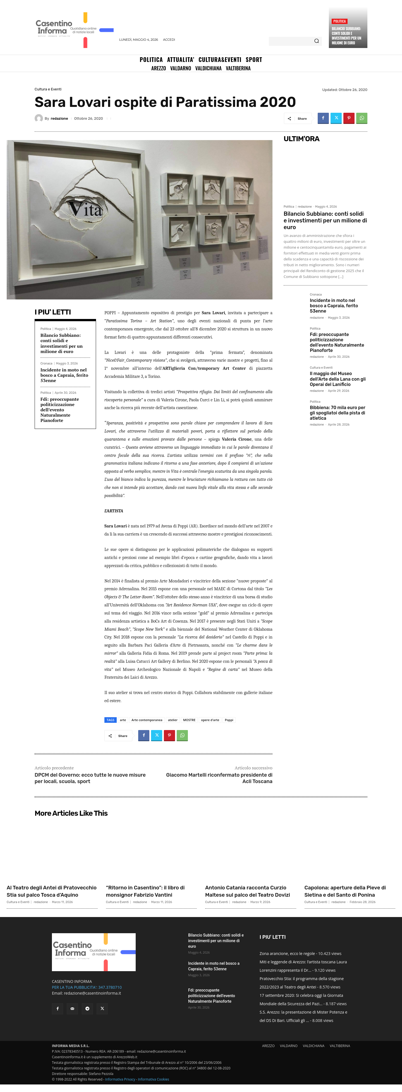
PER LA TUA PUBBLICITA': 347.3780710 (87, 994)
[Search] (316, 41)
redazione (59, 118)
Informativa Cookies (153, 1086)
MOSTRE (189, 720)
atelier (173, 720)
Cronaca (46, 363)
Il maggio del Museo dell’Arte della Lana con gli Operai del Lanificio (338, 379)
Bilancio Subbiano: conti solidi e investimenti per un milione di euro (346, 35)
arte (123, 720)
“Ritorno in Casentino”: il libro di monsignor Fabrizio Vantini (149, 891)
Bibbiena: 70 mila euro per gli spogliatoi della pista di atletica (337, 413)
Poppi (229, 720)
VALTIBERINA (340, 1053)
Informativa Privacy (120, 1086)
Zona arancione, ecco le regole (287, 961)
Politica (339, 21)
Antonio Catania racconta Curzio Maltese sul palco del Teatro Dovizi (246, 895)
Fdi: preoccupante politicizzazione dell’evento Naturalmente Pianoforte (59, 410)
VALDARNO (289, 1053)
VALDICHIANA (313, 1053)
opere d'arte (210, 720)
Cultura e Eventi (48, 89)
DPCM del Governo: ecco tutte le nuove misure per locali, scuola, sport (90, 778)
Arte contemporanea (146, 720)
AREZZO (268, 1053)
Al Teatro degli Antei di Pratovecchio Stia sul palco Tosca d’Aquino (47, 895)
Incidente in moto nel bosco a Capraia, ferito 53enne (64, 375)
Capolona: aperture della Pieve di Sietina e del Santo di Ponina (349, 895)
